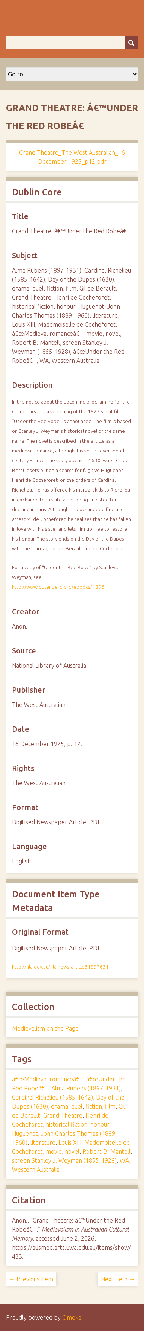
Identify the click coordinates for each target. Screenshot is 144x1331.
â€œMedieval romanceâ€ (47, 1079)
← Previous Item (31, 1279)
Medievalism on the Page (45, 1028)
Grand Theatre (62, 1115)
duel (76, 1106)
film (110, 1106)
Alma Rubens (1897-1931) (86, 1088)
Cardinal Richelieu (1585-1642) (52, 1097)
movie (54, 1151)
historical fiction (66, 1124)
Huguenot (25, 1133)
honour (99, 1124)
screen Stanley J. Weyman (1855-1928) (64, 1160)
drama (59, 1106)
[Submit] (131, 42)
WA (124, 1160)
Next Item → (118, 1279)
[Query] (72, 42)
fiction (94, 1106)
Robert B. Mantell (106, 1151)
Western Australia (36, 1169)
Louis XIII (69, 1142)
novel (72, 1151)
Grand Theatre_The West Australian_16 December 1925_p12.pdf (72, 157)
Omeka (71, 1317)
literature (43, 1142)
